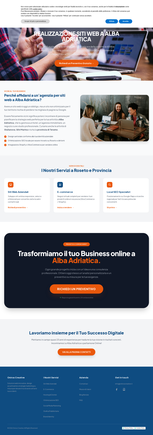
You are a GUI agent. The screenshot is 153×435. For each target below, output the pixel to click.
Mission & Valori (85, 389)
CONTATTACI (104, 8)
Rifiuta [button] (111, 429)
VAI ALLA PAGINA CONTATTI (76, 352)
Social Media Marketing (52, 406)
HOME (46, 8)
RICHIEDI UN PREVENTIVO (76, 289)
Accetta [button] (126, 429)
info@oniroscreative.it (123, 384)
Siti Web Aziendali (49, 384)
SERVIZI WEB (59, 8)
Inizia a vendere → (65, 207)
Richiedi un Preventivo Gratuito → (76, 63)
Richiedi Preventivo (137, 8)
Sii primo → (112, 207)
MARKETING (75, 8)
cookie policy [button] (37, 416)
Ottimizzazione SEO (51, 400)
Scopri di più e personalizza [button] (35, 429)
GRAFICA (89, 8)
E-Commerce (48, 389)
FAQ (81, 400)
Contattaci (83, 384)
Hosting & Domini (50, 395)
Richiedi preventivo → (18, 207)
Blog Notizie (84, 395)
